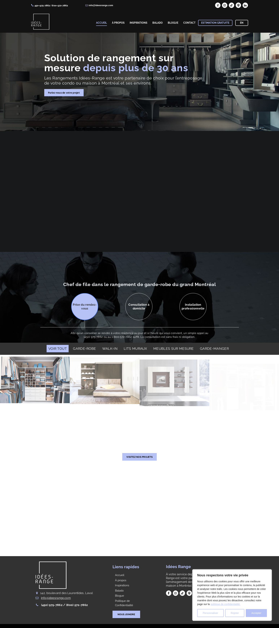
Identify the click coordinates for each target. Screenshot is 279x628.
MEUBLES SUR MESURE (173, 348)
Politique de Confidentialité (124, 603)
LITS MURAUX (135, 348)
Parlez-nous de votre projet (64, 92)
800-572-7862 (60, 5)
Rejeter (235, 613)
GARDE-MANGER (214, 348)
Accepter (256, 613)
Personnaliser (210, 613)
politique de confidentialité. (225, 604)
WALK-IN (110, 348)
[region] (232, 595)
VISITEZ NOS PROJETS (139, 457)
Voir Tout (57, 348)
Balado (119, 590)
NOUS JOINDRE (126, 614)
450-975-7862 (42, 5)
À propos (120, 580)
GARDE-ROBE (84, 348)
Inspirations (122, 585)
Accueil (119, 575)
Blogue (119, 595)
